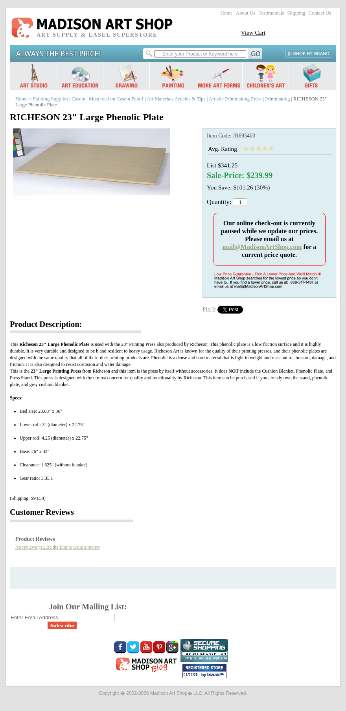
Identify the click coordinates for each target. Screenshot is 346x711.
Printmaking (277, 99)
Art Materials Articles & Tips (176, 99)
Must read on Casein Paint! (116, 99)
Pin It (209, 309)
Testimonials (271, 13)
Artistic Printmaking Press (235, 99)
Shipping (296, 13)
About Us (245, 13)
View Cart (253, 32)
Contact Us (320, 13)
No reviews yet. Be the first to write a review (57, 547)
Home (227, 13)
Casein (78, 99)
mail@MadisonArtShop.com (262, 247)
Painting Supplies (50, 99)
